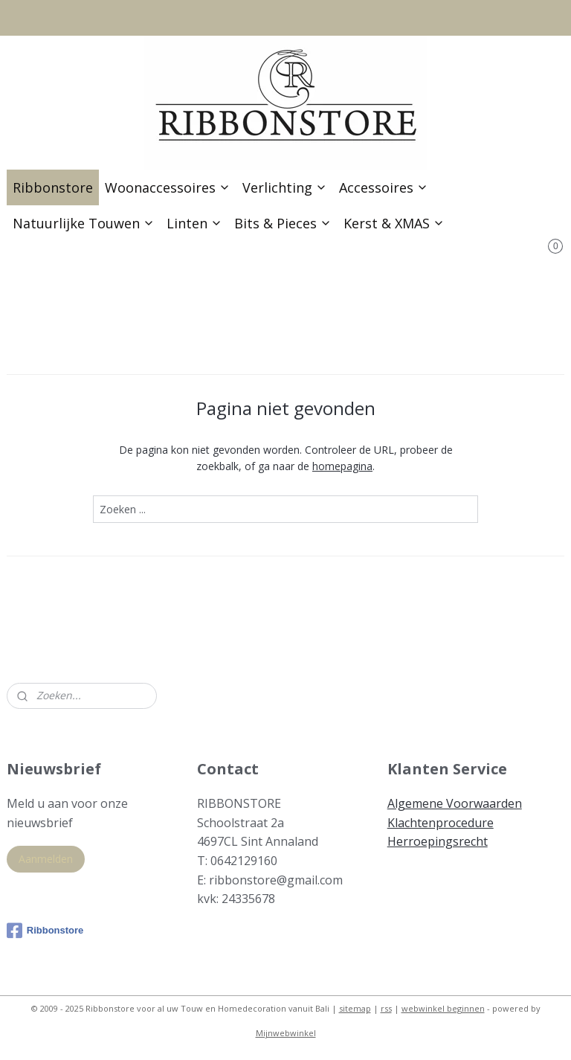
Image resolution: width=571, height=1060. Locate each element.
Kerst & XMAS (394, 223)
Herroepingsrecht (437, 841)
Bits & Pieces (283, 223)
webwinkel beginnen (443, 1008)
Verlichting (284, 187)
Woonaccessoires (167, 187)
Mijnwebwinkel (286, 1032)
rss (386, 1008)
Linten (194, 223)
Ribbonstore (53, 187)
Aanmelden (46, 859)
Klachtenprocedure (440, 823)
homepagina (342, 466)
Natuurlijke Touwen (84, 223)
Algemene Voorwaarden (454, 803)
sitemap (355, 1008)
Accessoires (383, 187)
